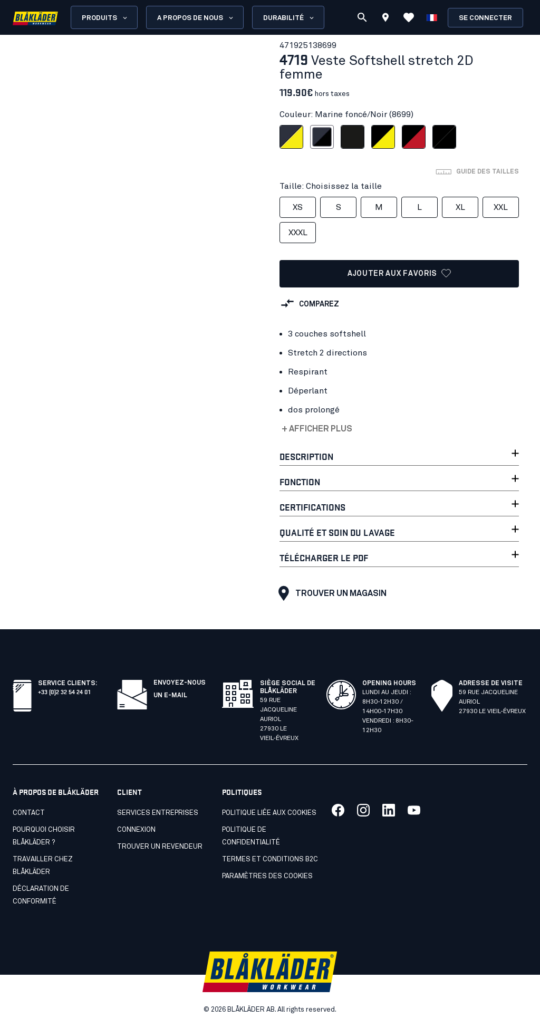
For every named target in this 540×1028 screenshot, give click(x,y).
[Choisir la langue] (431, 17)
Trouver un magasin (330, 593)
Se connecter (485, 18)
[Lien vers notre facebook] (338, 810)
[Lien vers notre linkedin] (388, 810)
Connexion (136, 830)
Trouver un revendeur (159, 846)
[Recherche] (362, 17)
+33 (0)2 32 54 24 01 (64, 691)
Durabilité (289, 18)
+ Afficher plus (317, 429)
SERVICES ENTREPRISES (157, 813)
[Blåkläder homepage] (35, 17)
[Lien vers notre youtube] (414, 810)
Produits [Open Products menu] (105, 18)
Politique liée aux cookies (269, 813)
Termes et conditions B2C (270, 859)
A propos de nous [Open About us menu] (196, 18)
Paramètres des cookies (267, 876)
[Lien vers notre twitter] (363, 810)
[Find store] (385, 19)
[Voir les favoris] (408, 17)
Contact (29, 813)
